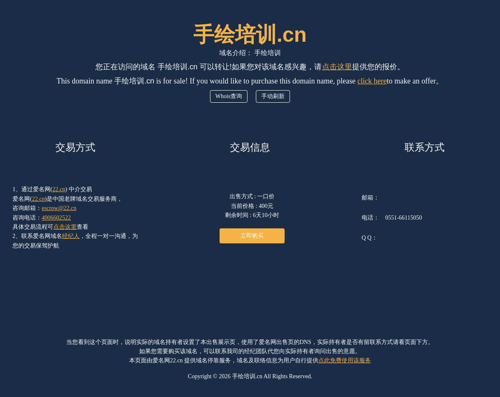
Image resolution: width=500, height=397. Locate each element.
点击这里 (337, 67)
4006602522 (56, 218)
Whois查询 (228, 96)
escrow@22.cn (59, 208)
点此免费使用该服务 (344, 360)
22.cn (58, 189)
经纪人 (71, 236)
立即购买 (252, 236)
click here (372, 81)
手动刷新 (273, 96)
